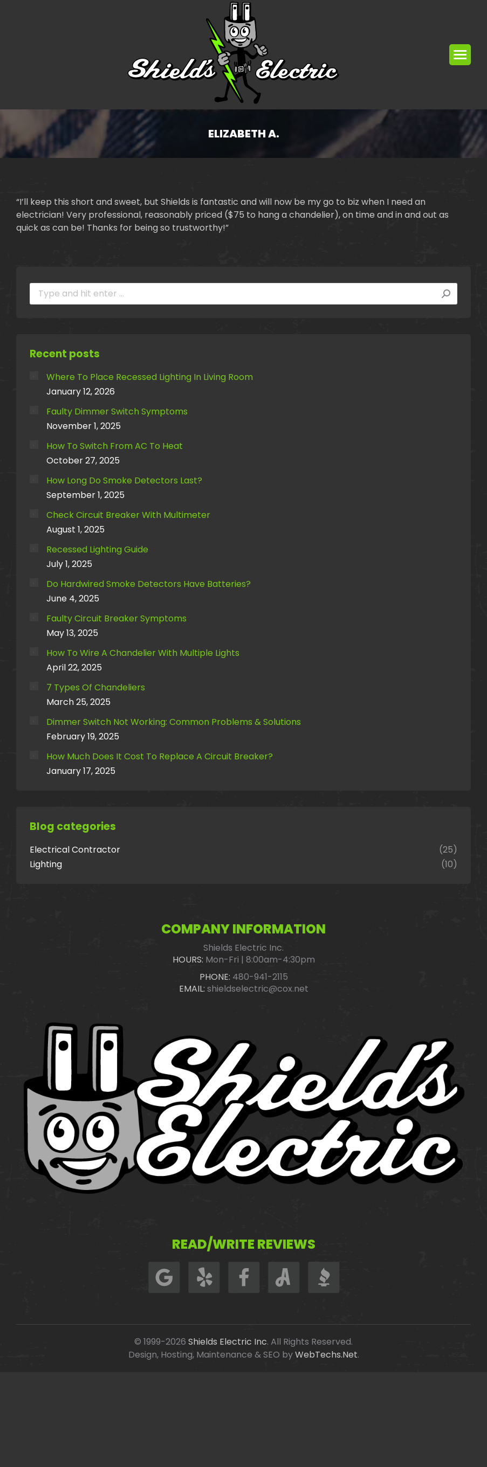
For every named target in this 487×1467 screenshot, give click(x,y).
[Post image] (34, 375)
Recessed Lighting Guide (97, 550)
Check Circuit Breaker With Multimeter (128, 515)
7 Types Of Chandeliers (95, 688)
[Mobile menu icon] (460, 54)
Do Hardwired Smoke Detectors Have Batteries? (148, 584)
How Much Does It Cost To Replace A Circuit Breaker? (159, 757)
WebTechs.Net (326, 1354)
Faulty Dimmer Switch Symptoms (117, 412)
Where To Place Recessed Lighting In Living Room (149, 377)
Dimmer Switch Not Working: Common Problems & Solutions (173, 722)
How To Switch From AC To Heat (114, 446)
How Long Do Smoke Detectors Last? (124, 481)
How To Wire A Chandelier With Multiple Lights (142, 653)
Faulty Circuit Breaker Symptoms (116, 619)
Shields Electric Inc (227, 1341)
